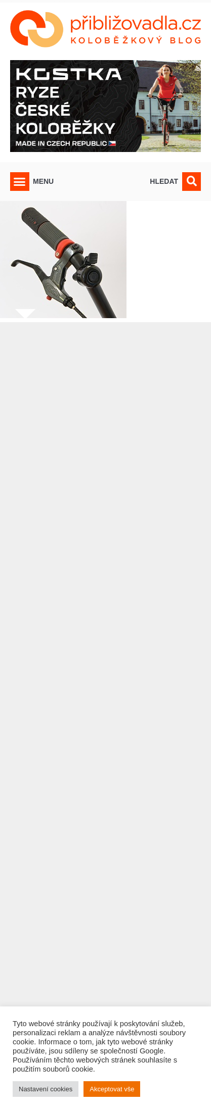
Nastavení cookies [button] (45, 1089)
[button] (19, 181)
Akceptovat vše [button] (112, 1089)
